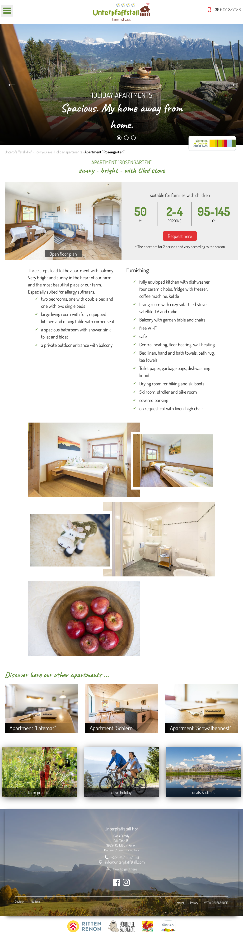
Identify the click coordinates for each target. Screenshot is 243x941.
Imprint (180, 903)
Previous (12, 84)
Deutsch (19, 901)
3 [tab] (133, 138)
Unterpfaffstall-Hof (18, 152)
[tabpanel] (121, 84)
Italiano (35, 901)
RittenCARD (212, 143)
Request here (180, 236)
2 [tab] (126, 138)
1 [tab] (119, 138)
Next (231, 84)
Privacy (194, 903)
